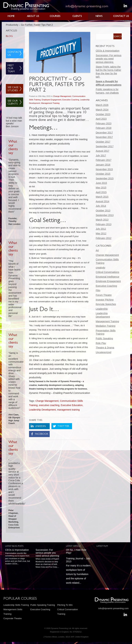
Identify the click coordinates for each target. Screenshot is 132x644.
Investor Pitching (105, 299)
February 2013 (103, 224)
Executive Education (71, 405)
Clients (77, 16)
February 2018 (103, 128)
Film (98, 290)
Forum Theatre (104, 295)
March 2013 (102, 219)
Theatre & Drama (105, 347)
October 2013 (103, 210)
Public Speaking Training (42, 605)
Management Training (50, 103)
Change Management (62, 96)
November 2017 (104, 137)
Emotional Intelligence (107, 276)
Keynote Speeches (106, 304)
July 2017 (101, 155)
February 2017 (103, 160)
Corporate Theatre (12, 618)
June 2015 (101, 183)
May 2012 (101, 233)
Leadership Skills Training (16, 605)
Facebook (41, 434)
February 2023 (103, 123)
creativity (100, 267)
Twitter (63, 426)
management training (68, 409)
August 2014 (102, 201)
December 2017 (104, 132)
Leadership (102, 308)
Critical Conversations (107, 272)
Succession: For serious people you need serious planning (108, 58)
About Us (33, 16)
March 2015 (102, 196)
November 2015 (104, 169)
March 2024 (102, 109)
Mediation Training (105, 326)
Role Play (101, 343)
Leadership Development (42, 409)
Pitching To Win (65, 605)
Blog (9, 36)
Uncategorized (103, 352)
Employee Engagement (51, 100)
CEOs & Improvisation (107, 50)
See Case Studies (13, 89)
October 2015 (103, 173)
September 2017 (105, 146)
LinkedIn (40, 426)
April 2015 (101, 192)
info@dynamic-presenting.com (86, 6)
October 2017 (103, 141)
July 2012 (101, 228)
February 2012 (103, 238)
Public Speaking (104, 338)
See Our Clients (13, 103)
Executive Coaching (70, 100)
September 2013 (105, 215)
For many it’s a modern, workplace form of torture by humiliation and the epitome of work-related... (78, 566)
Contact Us (121, 16)
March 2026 (102, 105)
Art (97, 250)
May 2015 (101, 187)
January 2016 (103, 164)
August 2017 (102, 150)
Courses (55, 16)
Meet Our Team (11, 68)
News (99, 16)
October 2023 (103, 114)
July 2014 (101, 205)
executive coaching (49, 405)
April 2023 (101, 118)
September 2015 (105, 178)
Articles (11, 30)
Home (11, 16)
